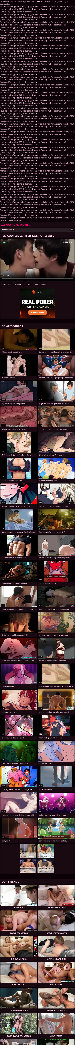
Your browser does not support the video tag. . (37, 260)
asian (10, 284)
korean (18, 284)
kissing (43, 284)
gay (4, 284)
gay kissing (28, 284)
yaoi (36, 284)
